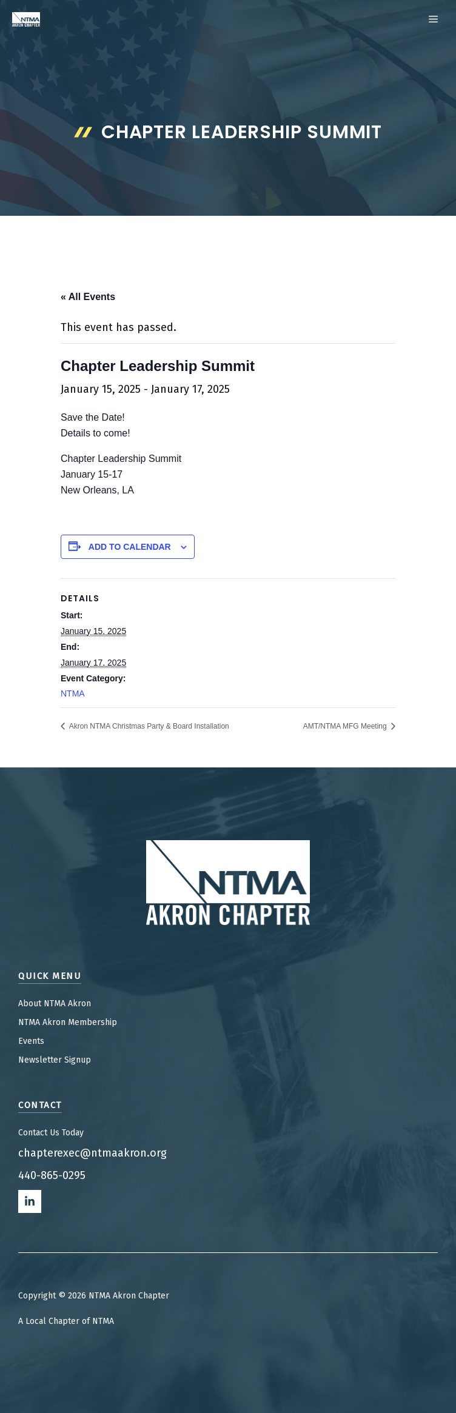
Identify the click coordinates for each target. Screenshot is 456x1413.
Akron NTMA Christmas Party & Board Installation (148, 726)
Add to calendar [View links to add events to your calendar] (130, 547)
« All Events (88, 297)
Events (31, 1041)
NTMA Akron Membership (67, 1022)
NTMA (73, 693)
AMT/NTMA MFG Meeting (346, 726)
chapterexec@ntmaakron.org (92, 1153)
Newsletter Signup (54, 1060)
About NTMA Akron (54, 1003)
